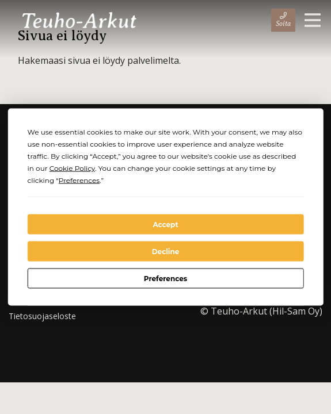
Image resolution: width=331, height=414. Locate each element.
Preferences (165, 278)
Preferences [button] (79, 180)
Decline (166, 251)
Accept (165, 224)
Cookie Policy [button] (72, 168)
